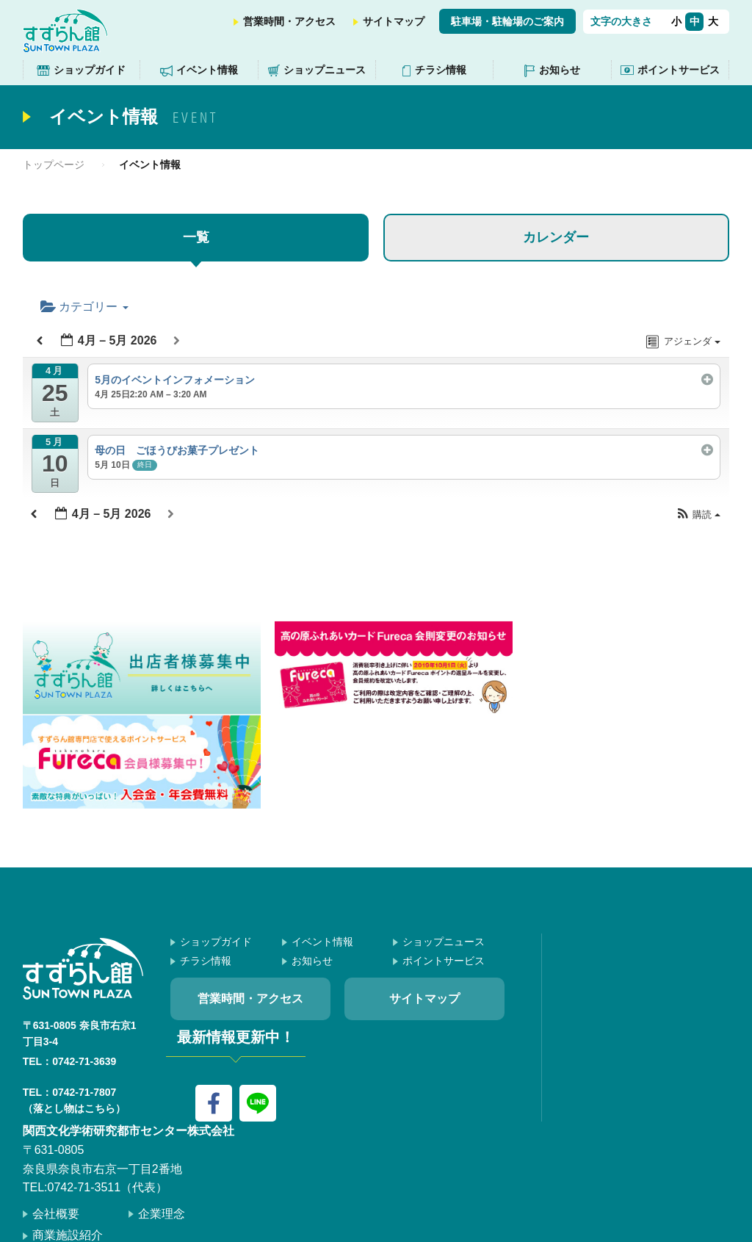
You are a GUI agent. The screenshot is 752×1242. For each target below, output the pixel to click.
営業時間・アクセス (289, 21)
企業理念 (161, 1115)
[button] (698, 515)
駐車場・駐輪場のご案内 (507, 21)
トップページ (53, 164)
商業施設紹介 (67, 1136)
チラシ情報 (440, 70)
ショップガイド (90, 70)
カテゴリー (84, 306)
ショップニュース (324, 70)
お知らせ (559, 70)
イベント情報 (207, 70)
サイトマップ (393, 21)
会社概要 (55, 1115)
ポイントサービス (678, 70)
